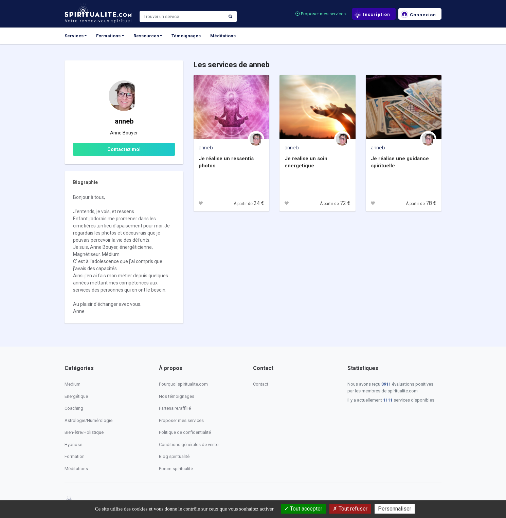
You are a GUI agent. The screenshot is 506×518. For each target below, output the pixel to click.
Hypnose (73, 444)
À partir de (249, 203)
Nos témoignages (176, 396)
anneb (206, 148)
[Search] (182, 16)
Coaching (74, 408)
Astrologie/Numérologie (88, 420)
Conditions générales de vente (188, 444)
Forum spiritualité (176, 468)
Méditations (223, 35)
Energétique (76, 396)
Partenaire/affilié (175, 408)
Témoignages (186, 35)
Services (74, 35)
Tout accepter (303, 508)
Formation (75, 456)
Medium (72, 384)
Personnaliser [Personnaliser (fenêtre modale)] (394, 508)
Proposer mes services (320, 13)
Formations (108, 35)
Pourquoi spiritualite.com (183, 384)
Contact (260, 384)
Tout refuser (350, 508)
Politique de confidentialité (185, 432)
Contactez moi (124, 149)
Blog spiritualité (174, 456)
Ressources (146, 35)
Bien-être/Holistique (84, 432)
